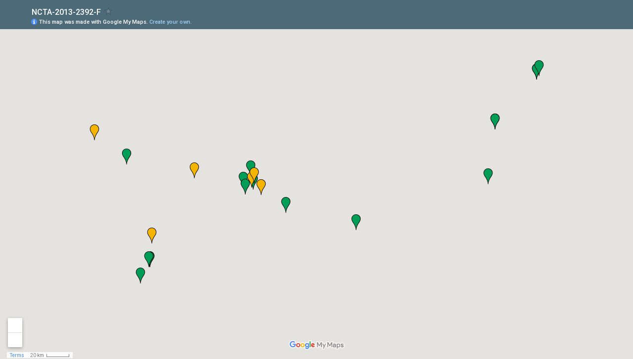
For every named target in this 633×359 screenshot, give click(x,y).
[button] (286, 205)
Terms (17, 355)
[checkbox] (108, 11)
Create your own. (170, 22)
